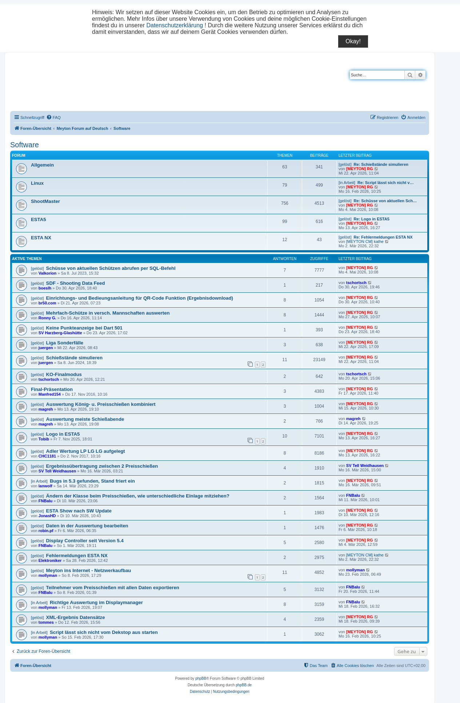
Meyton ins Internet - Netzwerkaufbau (88, 570)
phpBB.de (244, 685)
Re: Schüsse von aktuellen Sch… (385, 201)
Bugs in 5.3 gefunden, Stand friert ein (92, 481)
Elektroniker (50, 560)
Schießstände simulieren (74, 357)
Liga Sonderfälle (65, 342)
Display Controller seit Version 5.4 (85, 540)
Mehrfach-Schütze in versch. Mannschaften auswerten (108, 313)
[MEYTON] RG (359, 169)
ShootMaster (45, 201)
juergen (46, 347)
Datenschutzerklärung (174, 25)
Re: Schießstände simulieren (381, 164)
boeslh (45, 288)
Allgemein (42, 165)
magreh (46, 409)
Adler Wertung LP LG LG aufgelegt (85, 451)
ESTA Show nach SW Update (79, 511)
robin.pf (46, 530)
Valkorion (48, 273)
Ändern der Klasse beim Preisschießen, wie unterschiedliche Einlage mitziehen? (137, 496)
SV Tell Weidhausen (57, 471)
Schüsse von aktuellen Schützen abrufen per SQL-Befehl (111, 268)
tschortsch (356, 282)
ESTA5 (38, 219)
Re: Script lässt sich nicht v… (385, 182)
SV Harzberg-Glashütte (60, 333)
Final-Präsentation (52, 389)
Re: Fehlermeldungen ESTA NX (383, 237)
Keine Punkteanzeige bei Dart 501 (84, 328)
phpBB (200, 678)
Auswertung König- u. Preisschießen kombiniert (101, 404)
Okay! (353, 41)
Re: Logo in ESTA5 (371, 219)
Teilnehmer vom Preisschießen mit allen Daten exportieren (112, 587)
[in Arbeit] (347, 182)
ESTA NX (41, 237)
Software (24, 145)
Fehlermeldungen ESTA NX (77, 555)
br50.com (47, 303)
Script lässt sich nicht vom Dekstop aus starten (104, 632)
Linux (37, 183)
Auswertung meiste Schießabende (85, 419)
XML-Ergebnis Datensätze (75, 617)
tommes (46, 622)
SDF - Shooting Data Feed (75, 283)
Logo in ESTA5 (63, 434)
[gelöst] (345, 164)
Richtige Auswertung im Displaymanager (96, 602)
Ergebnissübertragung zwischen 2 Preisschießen (102, 466)
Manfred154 (50, 394)
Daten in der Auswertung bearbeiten (87, 525)
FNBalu (46, 501)
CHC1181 (47, 456)
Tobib (44, 439)
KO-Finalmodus (64, 374)
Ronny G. (47, 318)
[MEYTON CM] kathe (365, 241)
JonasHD (47, 516)
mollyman (48, 575)
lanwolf (45, 486)
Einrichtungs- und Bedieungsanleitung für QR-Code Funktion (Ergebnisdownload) (139, 298)
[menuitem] (53, 117)
